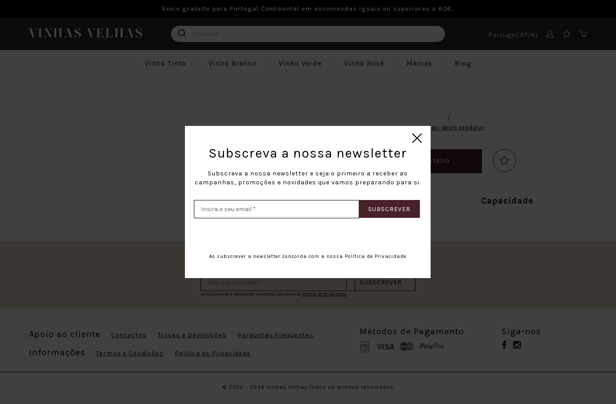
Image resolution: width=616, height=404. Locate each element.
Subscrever (389, 209)
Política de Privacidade (375, 256)
